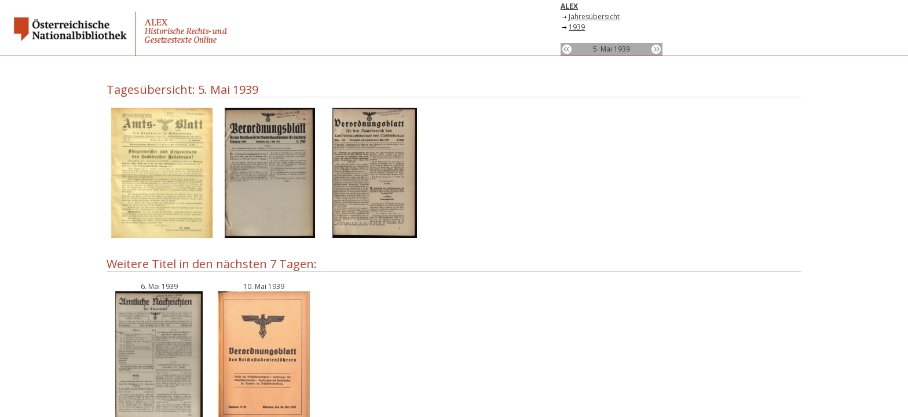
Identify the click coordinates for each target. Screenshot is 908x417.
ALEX (569, 6)
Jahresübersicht (594, 16)
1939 (577, 27)
